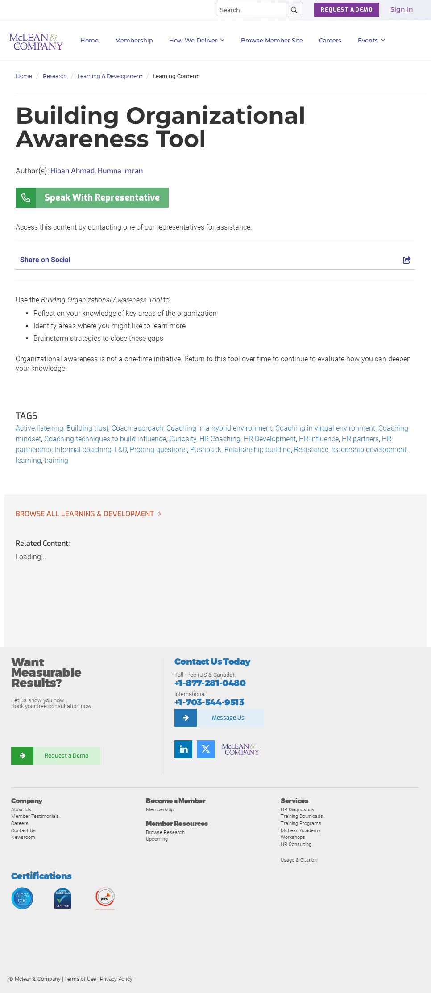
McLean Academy (300, 830)
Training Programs (301, 823)
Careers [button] (330, 40)
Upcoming (157, 839)
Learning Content (176, 76)
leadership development (369, 449)
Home (89, 40)
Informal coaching (83, 449)
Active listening (39, 428)
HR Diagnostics (297, 809)
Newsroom (23, 837)
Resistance (311, 449)
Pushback (205, 449)
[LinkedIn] (183, 749)
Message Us (228, 717)
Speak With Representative (102, 198)
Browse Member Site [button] (272, 40)
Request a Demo (67, 755)
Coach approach (137, 428)
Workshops (293, 837)
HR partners (360, 439)
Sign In (401, 9)
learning (28, 460)
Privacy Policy (116, 979)
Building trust (87, 428)
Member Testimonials (35, 816)
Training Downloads (302, 816)
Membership (134, 40)
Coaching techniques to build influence (105, 439)
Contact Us (23, 830)
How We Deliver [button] (197, 40)
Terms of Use (80, 979)
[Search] (247, 9)
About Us (21, 809)
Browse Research (165, 832)
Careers (20, 823)
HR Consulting (296, 844)
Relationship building (257, 449)
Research (55, 76)
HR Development (270, 439)
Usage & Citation (299, 860)
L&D (121, 449)
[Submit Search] (294, 10)
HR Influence (319, 439)
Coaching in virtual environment (325, 428)
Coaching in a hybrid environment (219, 428)
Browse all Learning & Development (85, 514)
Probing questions (158, 449)
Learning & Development (110, 76)
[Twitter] (206, 749)
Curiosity (182, 439)
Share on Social (215, 260)
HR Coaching (219, 439)
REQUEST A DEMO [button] (347, 9)
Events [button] (371, 40)
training (56, 460)
